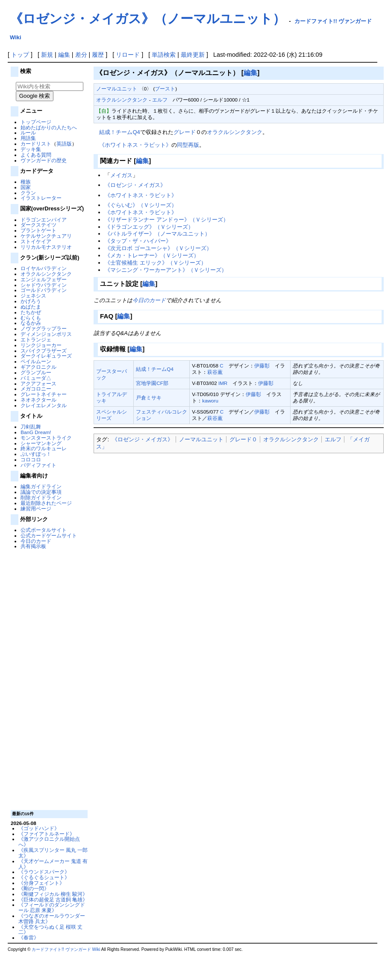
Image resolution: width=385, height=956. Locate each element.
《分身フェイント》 (41, 883)
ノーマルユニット (116, 88)
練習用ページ (36, 508)
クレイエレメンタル (44, 405)
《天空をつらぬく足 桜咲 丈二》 (50, 929)
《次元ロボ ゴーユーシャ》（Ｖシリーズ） (158, 248)
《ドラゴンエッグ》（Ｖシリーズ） (149, 227)
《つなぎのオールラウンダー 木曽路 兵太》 (51, 918)
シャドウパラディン (44, 285)
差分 (81, 54)
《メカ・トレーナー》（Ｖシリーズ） (152, 255)
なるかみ (31, 323)
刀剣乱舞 (31, 426)
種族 (26, 181)
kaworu (210, 400)
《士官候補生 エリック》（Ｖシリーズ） (155, 262)
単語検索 (164, 54)
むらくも (31, 318)
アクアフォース (38, 383)
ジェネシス (33, 295)
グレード (184, 132)
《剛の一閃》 (33, 888)
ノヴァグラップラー (44, 328)
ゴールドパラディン (44, 290)
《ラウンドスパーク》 (44, 871)
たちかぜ (31, 312)
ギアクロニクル (38, 367)
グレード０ (243, 439)
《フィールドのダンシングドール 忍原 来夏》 (51, 907)
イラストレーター (41, 198)
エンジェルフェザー (44, 279)
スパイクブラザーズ (44, 350)
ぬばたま (31, 306)
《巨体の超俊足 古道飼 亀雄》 (53, 899)
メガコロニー (36, 388)
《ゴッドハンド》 (38, 828)
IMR (222, 383)
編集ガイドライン (41, 486)
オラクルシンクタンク (46, 274)
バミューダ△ (36, 378)
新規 (47, 54)
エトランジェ (36, 339)
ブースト (165, 88)
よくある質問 (36, 154)
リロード (128, 54)
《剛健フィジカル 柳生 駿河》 (53, 894)
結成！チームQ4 (119, 132)
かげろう (31, 301)
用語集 (28, 138)
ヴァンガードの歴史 (44, 160)
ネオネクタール (38, 399)
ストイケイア (36, 241)
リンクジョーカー (41, 345)
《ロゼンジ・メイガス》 (135, 185)
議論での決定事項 (41, 492)
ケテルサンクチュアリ (46, 236)
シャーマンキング (41, 443)
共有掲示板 (33, 546)
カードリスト (36, 143)
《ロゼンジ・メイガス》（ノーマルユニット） (147, 19)
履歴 (98, 54)
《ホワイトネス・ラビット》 (135, 145)
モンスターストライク (46, 437)
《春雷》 (28, 937)
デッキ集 (31, 149)
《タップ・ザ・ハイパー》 (138, 241)
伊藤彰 (262, 365)
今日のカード (36, 541)
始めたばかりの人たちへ (49, 127)
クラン (28, 192)
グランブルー (36, 372)
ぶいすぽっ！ (36, 454)
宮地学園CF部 (152, 383)
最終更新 (193, 54)
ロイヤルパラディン (44, 268)
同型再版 (188, 145)
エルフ (160, 99)
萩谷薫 (215, 372)
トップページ (36, 122)
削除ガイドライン (41, 497)
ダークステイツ (38, 224)
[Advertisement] (48, 679)
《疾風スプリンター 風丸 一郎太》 (53, 852)
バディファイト (38, 465)
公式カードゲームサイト (49, 535)
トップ (20, 54)
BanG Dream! (36, 432)
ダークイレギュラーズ (46, 355)
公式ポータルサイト (44, 530)
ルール (28, 132)
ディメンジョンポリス (46, 334)
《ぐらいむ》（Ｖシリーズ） (141, 205)
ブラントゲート (38, 230)
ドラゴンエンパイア (44, 219)
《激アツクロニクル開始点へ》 (49, 841)
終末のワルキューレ (44, 448)
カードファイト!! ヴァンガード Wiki (66, 949)
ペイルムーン (36, 361)
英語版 (64, 143)
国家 (26, 187)
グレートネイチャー (44, 394)
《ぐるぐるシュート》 (44, 877)
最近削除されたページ (46, 503)
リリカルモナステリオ (46, 247)
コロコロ (31, 459)
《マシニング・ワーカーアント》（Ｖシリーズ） (166, 270)
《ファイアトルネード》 (46, 833)
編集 (64, 54)
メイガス (121, 175)
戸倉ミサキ (149, 397)
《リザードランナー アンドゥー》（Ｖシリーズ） (167, 219)
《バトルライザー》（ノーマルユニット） (157, 233)
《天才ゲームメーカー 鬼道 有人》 (53, 863)
